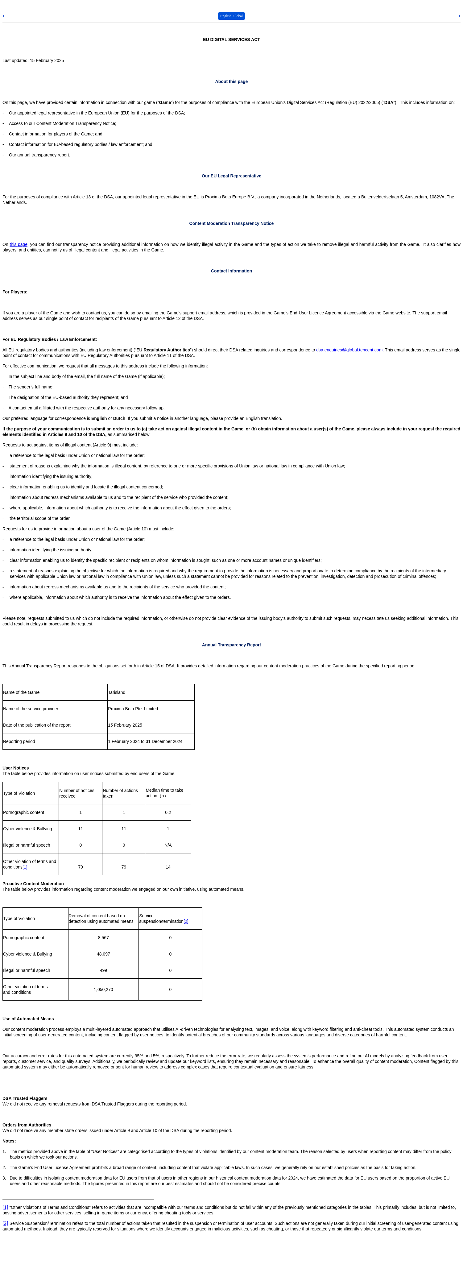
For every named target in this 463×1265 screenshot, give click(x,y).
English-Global (231, 16)
